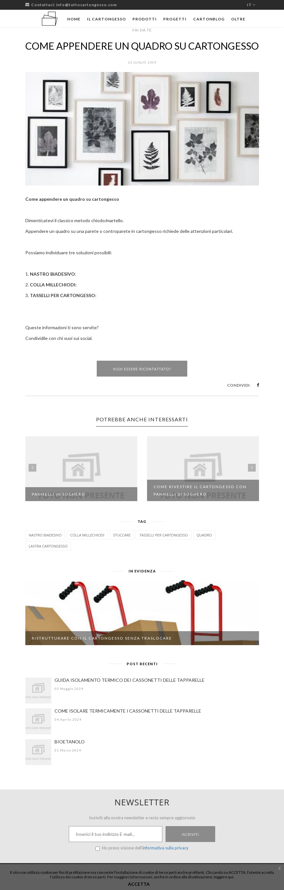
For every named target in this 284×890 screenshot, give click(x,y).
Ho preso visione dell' (142, 848)
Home (73, 19)
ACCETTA (139, 884)
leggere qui (223, 876)
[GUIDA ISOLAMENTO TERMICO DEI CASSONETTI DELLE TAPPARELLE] (38, 691)
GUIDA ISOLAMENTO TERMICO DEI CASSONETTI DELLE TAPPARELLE (129, 680)
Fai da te (142, 30)
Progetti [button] (175, 19)
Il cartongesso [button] (106, 19)
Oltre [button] (238, 19)
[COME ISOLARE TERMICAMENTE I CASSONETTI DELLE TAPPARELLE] (38, 721)
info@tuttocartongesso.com (86, 4)
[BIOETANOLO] (38, 752)
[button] (258, 385)
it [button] (251, 4)
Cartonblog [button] (209, 19)
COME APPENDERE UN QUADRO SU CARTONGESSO (142, 46)
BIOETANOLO (70, 741)
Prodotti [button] (144, 19)
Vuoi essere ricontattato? (142, 369)
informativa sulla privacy (165, 847)
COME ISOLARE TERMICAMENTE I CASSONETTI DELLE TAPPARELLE (128, 710)
